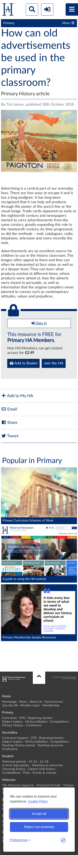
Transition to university (47, 765)
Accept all (39, 813)
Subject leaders (12, 721)
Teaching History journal (18, 745)
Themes (68, 785)
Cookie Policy (38, 801)
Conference (33, 725)
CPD (22, 718)
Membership (50, 705)
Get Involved (53, 701)
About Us (36, 701)
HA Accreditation (36, 721)
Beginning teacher (40, 718)
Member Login (30, 705)
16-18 (44, 761)
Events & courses (44, 772)
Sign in (39, 323)
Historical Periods (48, 785)
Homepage (9, 701)
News (23, 701)
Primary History (12, 725)
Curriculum (9, 718)
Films (26, 772)
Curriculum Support (15, 738)
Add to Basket (23, 363)
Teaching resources (50, 745)
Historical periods (14, 761)
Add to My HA (17, 396)
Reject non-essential (39, 827)
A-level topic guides (15, 765)
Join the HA (53, 363)
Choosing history (13, 769)
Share (9, 422)
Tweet (9, 436)
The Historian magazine (18, 785)
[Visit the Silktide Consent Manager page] (63, 840)
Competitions (59, 721)
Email (9, 409)
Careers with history (41, 769)
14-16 (32, 761)
